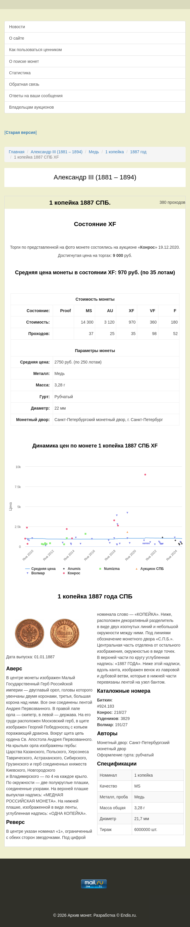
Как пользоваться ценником (35, 49)
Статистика (20, 72)
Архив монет (79, 915)
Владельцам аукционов (31, 107)
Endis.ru (128, 915)
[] (20, 132)
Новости (17, 26)
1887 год (138, 151)
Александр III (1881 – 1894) (57, 151)
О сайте (16, 38)
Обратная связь (24, 84)
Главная (16, 151)
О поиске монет (24, 61)
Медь (94, 151)
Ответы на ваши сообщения (36, 95)
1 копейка (114, 151)
